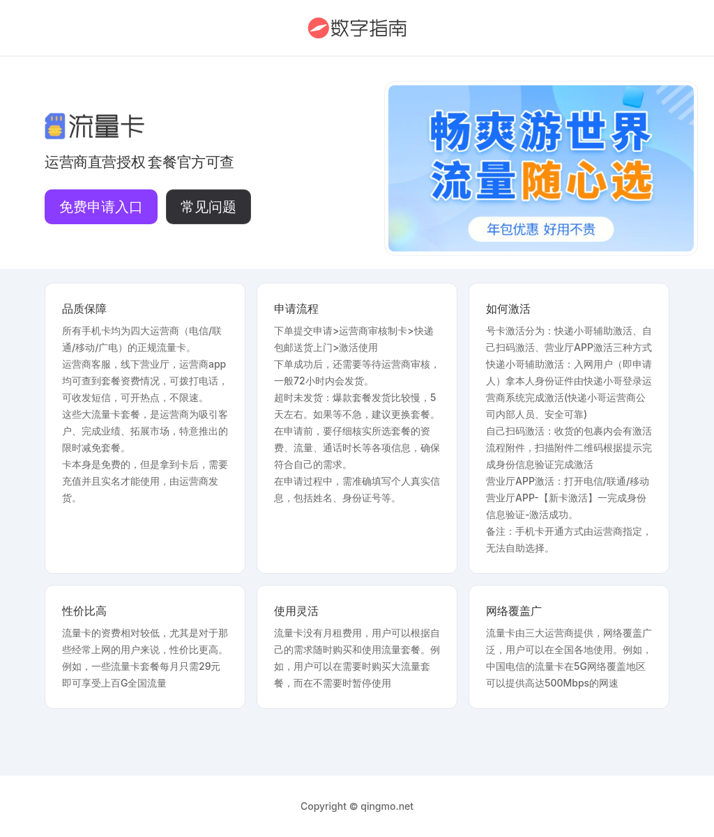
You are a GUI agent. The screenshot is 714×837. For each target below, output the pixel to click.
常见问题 (208, 206)
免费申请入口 (101, 206)
